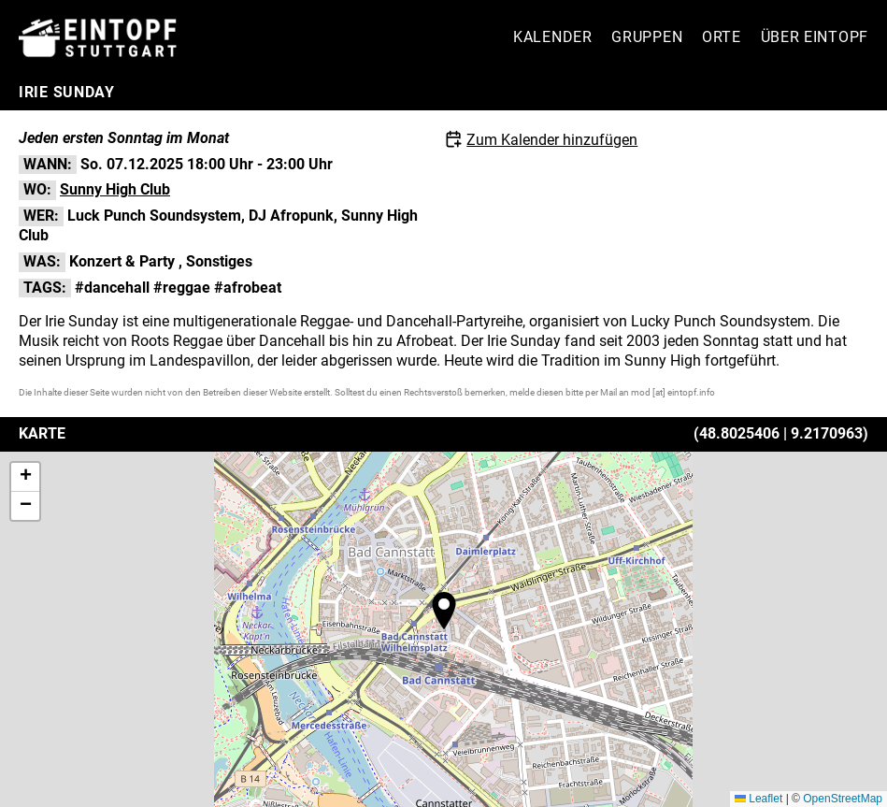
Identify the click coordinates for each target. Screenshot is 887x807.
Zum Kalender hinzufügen (551, 140)
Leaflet (758, 798)
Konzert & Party (122, 261)
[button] (444, 610)
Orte (721, 37)
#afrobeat (247, 287)
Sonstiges (219, 261)
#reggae (181, 287)
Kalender (553, 37)
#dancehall (112, 287)
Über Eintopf (814, 37)
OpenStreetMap (842, 798)
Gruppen (646, 37)
